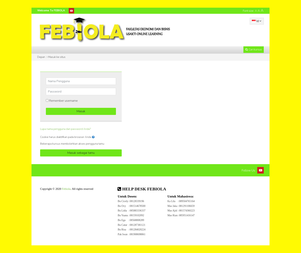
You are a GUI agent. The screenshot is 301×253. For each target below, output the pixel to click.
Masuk (81, 111)
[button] (94, 137)
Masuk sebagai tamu (81, 153)
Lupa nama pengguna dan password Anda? (65, 129)
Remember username (63, 101)
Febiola (66, 188)
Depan (41, 57)
